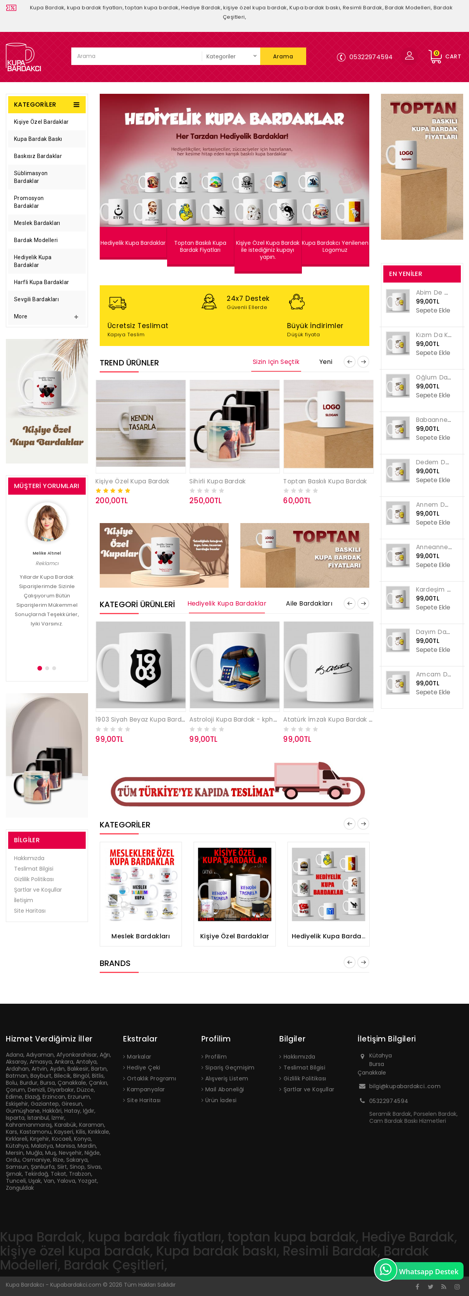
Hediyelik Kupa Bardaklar (33, 261)
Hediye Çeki (143, 1067)
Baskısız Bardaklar (38, 156)
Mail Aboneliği (224, 1089)
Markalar (139, 1057)
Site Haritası (30, 911)
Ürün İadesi (220, 1100)
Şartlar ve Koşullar (38, 890)
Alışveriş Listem (226, 1078)
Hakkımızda (29, 858)
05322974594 (388, 1101)
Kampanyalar (146, 1089)
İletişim (23, 900)
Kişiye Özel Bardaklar (41, 122)
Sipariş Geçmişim (229, 1067)
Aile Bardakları (309, 603)
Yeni (326, 362)
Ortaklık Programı (151, 1078)
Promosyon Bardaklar (29, 202)
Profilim (216, 1057)
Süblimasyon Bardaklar (31, 177)
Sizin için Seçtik (276, 362)
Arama (283, 56)
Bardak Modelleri (36, 240)
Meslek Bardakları (37, 223)
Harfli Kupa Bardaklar (41, 282)
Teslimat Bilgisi (33, 869)
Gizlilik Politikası (34, 879)
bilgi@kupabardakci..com (405, 1086)
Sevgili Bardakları (36, 299)
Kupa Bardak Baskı (38, 139)
